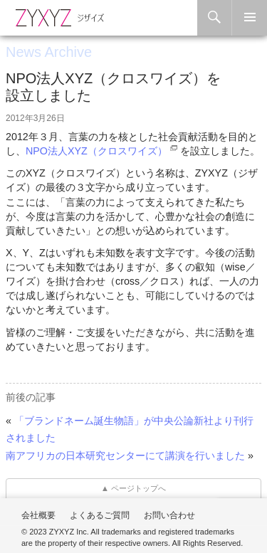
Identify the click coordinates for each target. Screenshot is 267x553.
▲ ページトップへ (134, 488)
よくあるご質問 (100, 515)
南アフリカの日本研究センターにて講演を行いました (125, 455)
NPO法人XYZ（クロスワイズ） (96, 151)
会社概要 (38, 515)
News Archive (49, 52)
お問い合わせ (169, 515)
